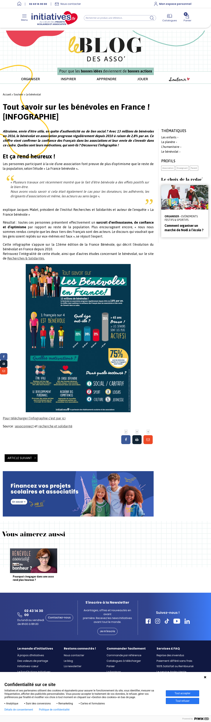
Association (168, 168)
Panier (111, 666)
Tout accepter (182, 693)
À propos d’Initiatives (30, 655)
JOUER (142, 79)
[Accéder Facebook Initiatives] (148, 622)
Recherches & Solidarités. (26, 258)
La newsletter (72, 666)
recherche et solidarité (55, 426)
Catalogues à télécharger (124, 661)
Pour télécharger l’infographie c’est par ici (34, 418)
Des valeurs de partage (32, 661)
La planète (168, 142)
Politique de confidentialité (54, 709)
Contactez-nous (59, 617)
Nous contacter (74, 655)
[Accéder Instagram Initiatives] (157, 622)
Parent (194, 168)
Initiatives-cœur (27, 666)
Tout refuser (182, 700)
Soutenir (179, 79)
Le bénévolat (33, 94)
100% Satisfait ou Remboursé (175, 666)
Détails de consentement (18, 709)
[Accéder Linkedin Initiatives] (187, 622)
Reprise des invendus (170, 655)
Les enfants (168, 137)
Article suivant (20, 458)
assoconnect (24, 426)
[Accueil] (19, 4)
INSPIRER (68, 79)
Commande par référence (124, 655)
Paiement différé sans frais (174, 661)
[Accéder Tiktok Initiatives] (167, 622)
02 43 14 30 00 (38, 4)
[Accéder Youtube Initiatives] (176, 622)
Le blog (68, 661)
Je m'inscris (107, 631)
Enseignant (182, 168)
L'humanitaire (170, 146)
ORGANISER (30, 79)
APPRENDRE (106, 79)
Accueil (7, 94)
